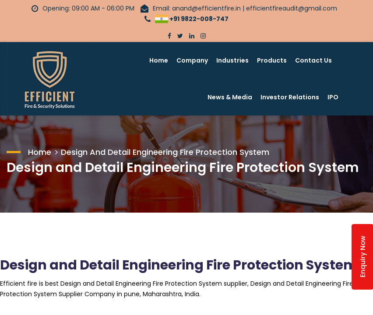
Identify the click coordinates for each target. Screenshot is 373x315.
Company (192, 60)
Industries (232, 60)
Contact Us (313, 60)
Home (158, 60)
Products (272, 60)
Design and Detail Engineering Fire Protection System (165, 152)
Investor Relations (289, 97)
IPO (332, 97)
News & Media (230, 97)
